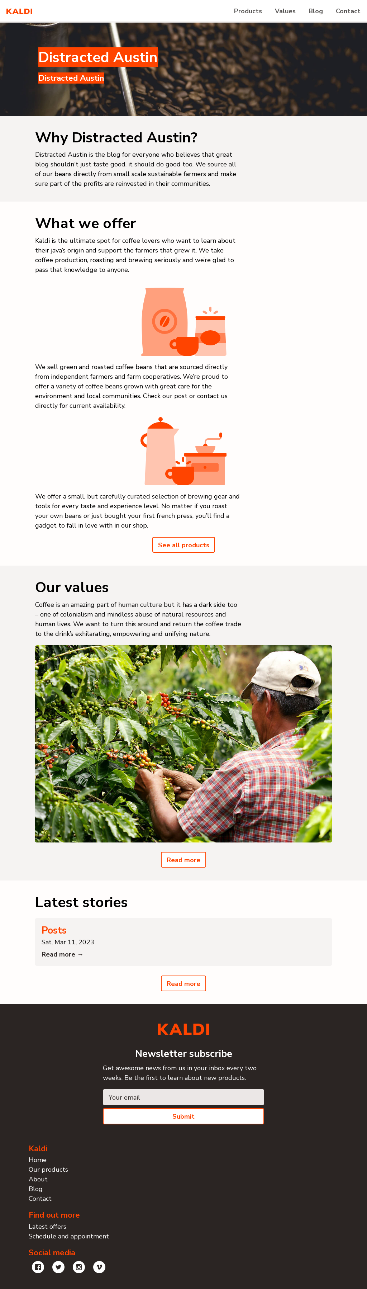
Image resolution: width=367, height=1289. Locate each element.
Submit (183, 1116)
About (38, 1179)
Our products (48, 1169)
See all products (183, 545)
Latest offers (47, 1226)
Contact (348, 11)
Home (38, 1160)
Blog (316, 11)
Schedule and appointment (69, 1236)
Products (248, 11)
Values (285, 11)
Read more (183, 860)
